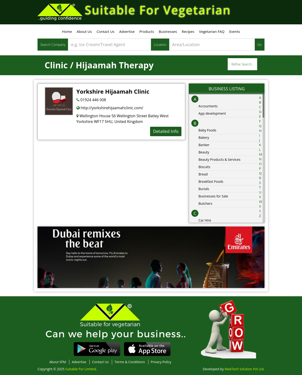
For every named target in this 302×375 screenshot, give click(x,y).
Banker (203, 145)
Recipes (188, 31)
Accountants (208, 106)
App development (212, 113)
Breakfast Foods (210, 181)
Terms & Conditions (129, 362)
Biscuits (204, 167)
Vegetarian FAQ (212, 31)
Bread (203, 174)
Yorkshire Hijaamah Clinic (112, 91)
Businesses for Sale (213, 196)
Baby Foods (207, 130)
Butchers (205, 203)
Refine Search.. (242, 64)
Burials (203, 189)
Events (234, 31)
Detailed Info (165, 131)
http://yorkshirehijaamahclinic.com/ (109, 107)
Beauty (203, 152)
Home (67, 31)
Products (146, 31)
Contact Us (105, 31)
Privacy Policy (161, 362)
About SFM (57, 362)
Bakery (203, 137)
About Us (84, 31)
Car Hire (204, 220)
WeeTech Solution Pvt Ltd (244, 369)
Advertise (126, 31)
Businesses (168, 31)
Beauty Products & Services (219, 159)
